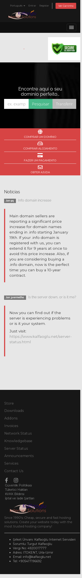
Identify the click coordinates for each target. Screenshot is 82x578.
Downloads (14, 411)
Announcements (19, 456)
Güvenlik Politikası (18, 485)
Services (11, 463)
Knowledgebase (18, 441)
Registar (44, 5)
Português (17, 5)
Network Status (18, 433)
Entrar (32, 5)
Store (9, 403)
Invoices (11, 426)
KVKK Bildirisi (14, 494)
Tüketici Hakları (16, 490)
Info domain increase (34, 200)
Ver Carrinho (65, 5)
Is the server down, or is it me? (52, 297)
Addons (10, 418)
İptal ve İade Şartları (19, 498)
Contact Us (13, 471)
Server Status (16, 448)
